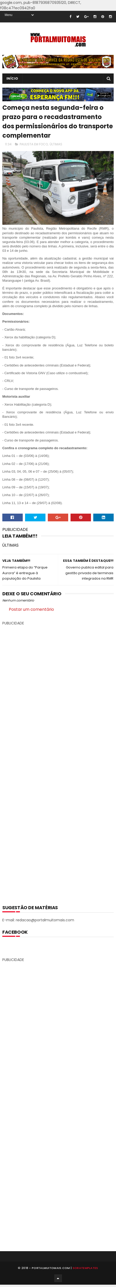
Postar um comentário (31, 609)
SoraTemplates (85, 1270)
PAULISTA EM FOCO (34, 144)
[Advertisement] (58, 761)
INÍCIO (12, 78)
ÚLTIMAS (56, 144)
